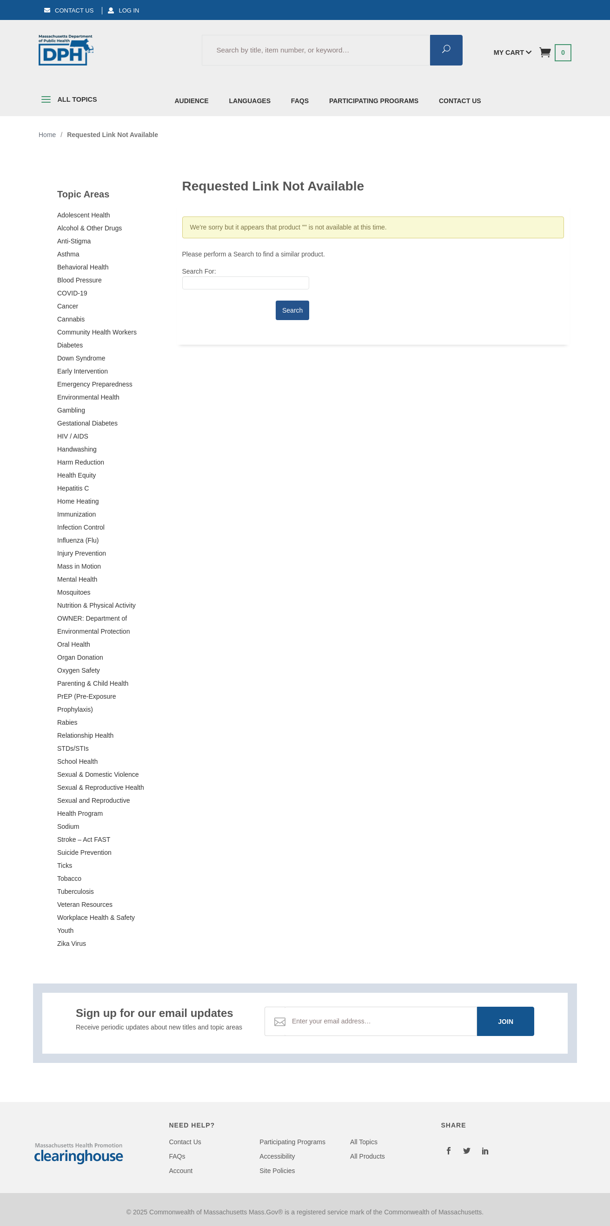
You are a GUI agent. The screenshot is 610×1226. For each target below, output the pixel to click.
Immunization (76, 514)
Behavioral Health (83, 267)
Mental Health (77, 579)
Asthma (68, 254)
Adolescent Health (83, 215)
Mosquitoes (74, 592)
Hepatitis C (73, 488)
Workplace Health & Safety (96, 917)
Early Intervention (82, 371)
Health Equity (76, 475)
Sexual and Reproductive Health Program (93, 807)
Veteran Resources (85, 904)
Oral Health (73, 644)
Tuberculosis (75, 891)
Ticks (64, 865)
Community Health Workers (97, 332)
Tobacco (69, 878)
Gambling (71, 410)
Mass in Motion (79, 566)
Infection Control (81, 527)
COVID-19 (72, 293)
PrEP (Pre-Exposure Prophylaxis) (86, 703)
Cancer (67, 306)
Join (505, 1021)
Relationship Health (85, 735)
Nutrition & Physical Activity (96, 605)
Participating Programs (373, 101)
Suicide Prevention (84, 852)
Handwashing (77, 449)
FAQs (300, 101)
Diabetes (70, 345)
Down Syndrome (81, 358)
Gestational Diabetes (87, 423)
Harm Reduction (80, 462)
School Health (77, 761)
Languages (250, 101)
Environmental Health (88, 397)
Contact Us (68, 10)
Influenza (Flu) (78, 540)
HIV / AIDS (72, 436)
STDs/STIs (73, 748)
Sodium (68, 826)
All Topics (68, 101)
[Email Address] (381, 1021)
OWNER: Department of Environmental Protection (93, 625)
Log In (123, 10)
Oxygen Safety (78, 670)
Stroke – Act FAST (83, 839)
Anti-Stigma (74, 241)
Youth (65, 930)
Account (181, 1170)
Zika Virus (71, 943)
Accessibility (277, 1156)
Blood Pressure (79, 280)
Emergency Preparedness (95, 384)
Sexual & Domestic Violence (98, 774)
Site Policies (277, 1170)
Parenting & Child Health (92, 683)
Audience (192, 101)
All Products (367, 1156)
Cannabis (71, 319)
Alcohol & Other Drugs (89, 228)
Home (47, 134)
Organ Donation (80, 657)
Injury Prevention (81, 553)
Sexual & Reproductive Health (100, 787)
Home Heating (78, 501)
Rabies (67, 722)
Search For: (199, 271)
